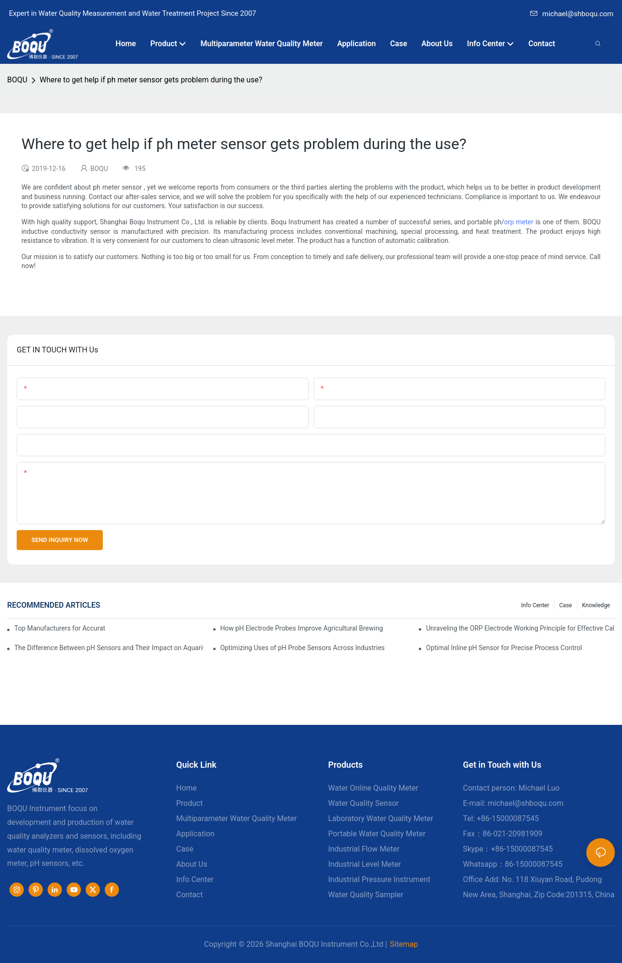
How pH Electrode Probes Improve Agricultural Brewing (301, 628)
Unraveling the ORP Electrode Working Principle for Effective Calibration (520, 628)
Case (565, 605)
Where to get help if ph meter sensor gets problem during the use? (150, 79)
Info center (535, 605)
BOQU (17, 79)
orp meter (518, 222)
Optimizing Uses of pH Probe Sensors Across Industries (302, 648)
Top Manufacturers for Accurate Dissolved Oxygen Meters (59, 628)
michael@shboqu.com (571, 14)
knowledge (596, 605)
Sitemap (404, 944)
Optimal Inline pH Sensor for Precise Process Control (504, 648)
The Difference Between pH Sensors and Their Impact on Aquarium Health (108, 648)
